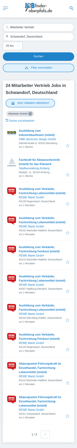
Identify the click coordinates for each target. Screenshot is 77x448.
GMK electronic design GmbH (37, 139)
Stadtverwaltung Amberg (34, 168)
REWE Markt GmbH (31, 197)
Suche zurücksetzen (20, 120)
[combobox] (38, 27)
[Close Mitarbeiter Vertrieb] (30, 114)
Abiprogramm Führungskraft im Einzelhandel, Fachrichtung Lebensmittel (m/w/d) (40, 368)
